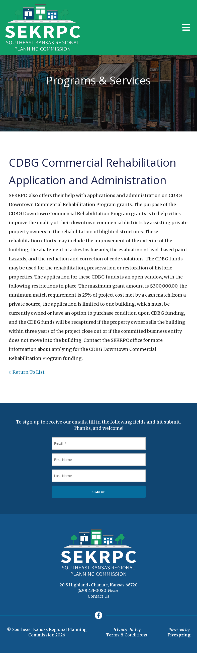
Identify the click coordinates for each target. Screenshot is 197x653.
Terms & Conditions (126, 634)
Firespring (178, 634)
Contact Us (99, 596)
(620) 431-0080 (91, 590)
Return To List (29, 372)
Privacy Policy (126, 629)
